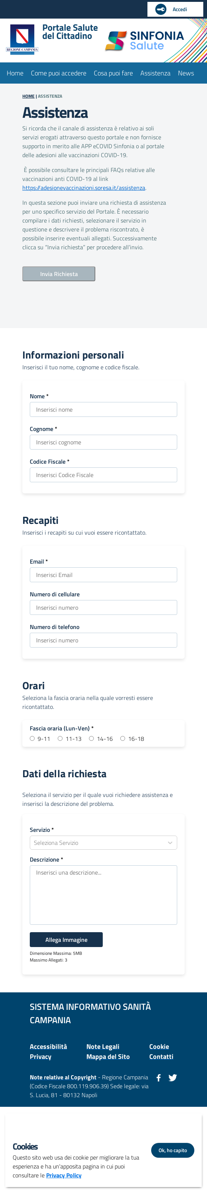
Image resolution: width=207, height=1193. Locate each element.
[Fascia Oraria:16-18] (122, 738)
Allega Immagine (66, 939)
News (186, 73)
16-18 (136, 738)
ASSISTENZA (50, 96)
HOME (28, 96)
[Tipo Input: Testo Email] (103, 574)
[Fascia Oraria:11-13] (60, 738)
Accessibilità (48, 1046)
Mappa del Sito (108, 1056)
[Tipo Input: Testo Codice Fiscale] (103, 474)
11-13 (74, 738)
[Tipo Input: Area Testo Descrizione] (103, 895)
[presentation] (79, 298)
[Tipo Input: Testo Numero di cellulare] (103, 607)
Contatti (161, 1056)
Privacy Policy (64, 1175)
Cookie (159, 1046)
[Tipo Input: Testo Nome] (103, 409)
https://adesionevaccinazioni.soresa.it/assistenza (83, 187)
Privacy (40, 1056)
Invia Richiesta (59, 273)
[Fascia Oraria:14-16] (91, 738)
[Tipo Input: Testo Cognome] (103, 442)
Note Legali (103, 1046)
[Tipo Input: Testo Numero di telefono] (103, 640)
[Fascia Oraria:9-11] (32, 738)
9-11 (44, 738)
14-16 (105, 738)
